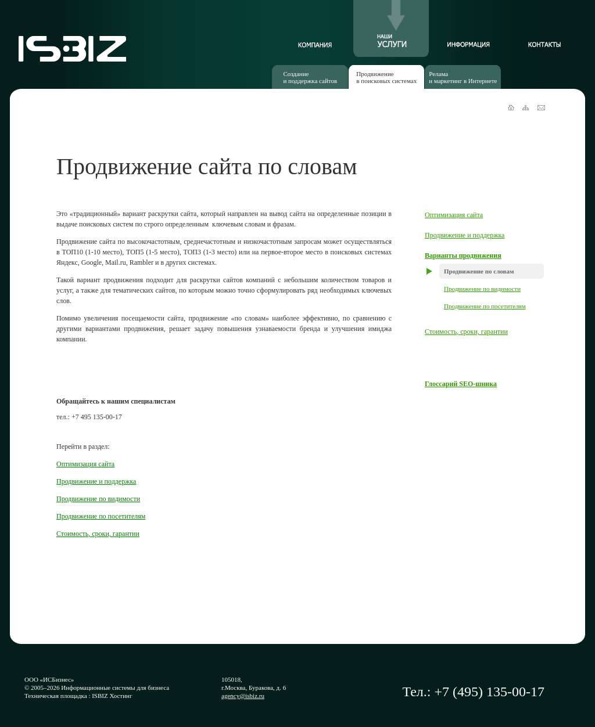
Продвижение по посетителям (485, 306)
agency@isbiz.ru (242, 695)
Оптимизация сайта (454, 215)
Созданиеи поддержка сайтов (310, 77)
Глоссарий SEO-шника (461, 384)
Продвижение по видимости (482, 288)
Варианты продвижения (463, 255)
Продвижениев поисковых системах (386, 77)
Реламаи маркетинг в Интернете (463, 77)
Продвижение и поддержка (464, 235)
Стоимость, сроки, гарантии (466, 331)
